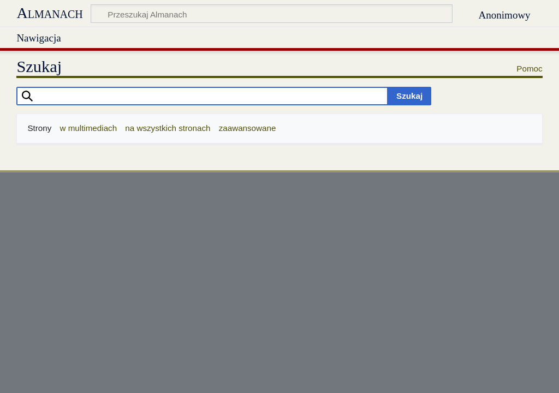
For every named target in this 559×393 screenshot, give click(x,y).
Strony (39, 128)
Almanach (49, 12)
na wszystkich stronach (167, 128)
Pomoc (529, 68)
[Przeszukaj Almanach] (271, 13)
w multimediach (88, 128)
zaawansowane (247, 128)
